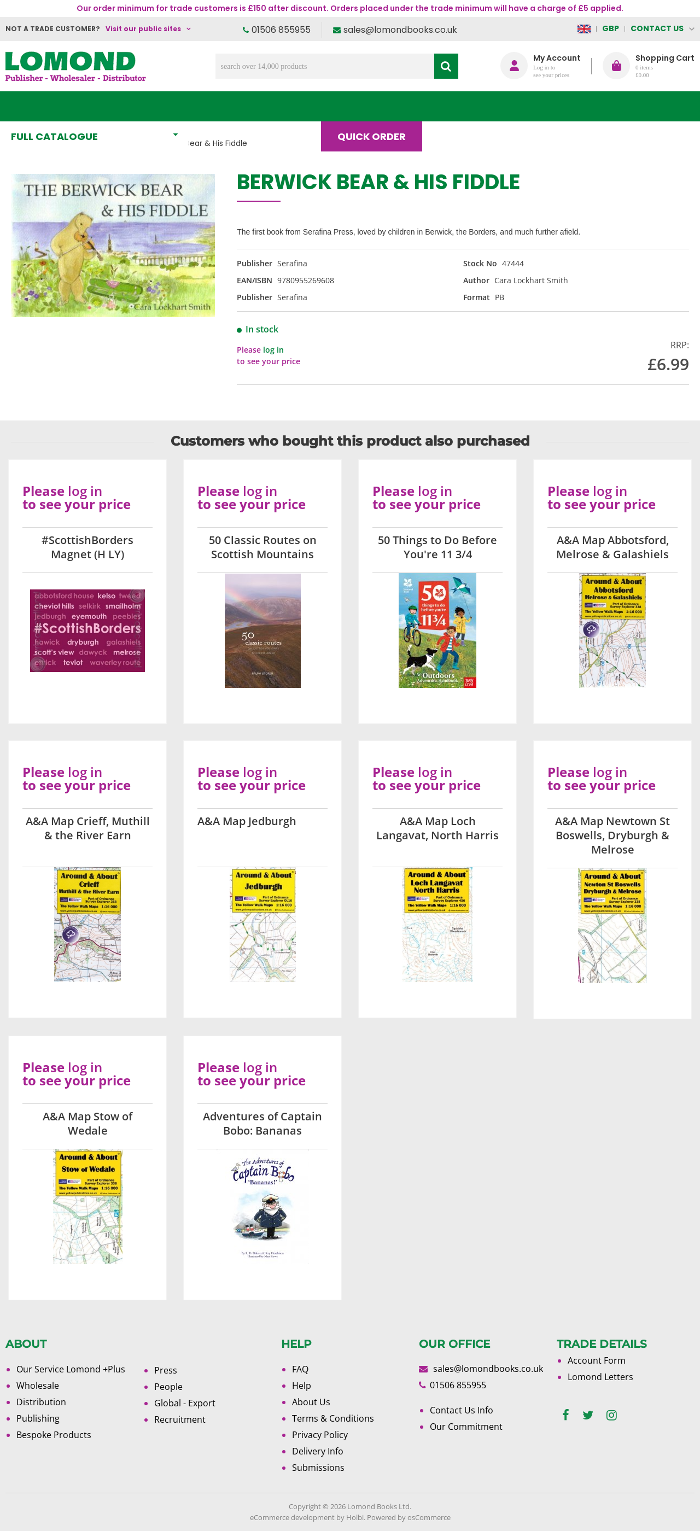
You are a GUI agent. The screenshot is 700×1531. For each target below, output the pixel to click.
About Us (529, 106)
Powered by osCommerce (409, 1517)
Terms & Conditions (333, 1418)
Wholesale (37, 1386)
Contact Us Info (461, 1410)
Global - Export (184, 1403)
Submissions (318, 1468)
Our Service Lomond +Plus (70, 1369)
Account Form (597, 1360)
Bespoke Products (53, 1435)
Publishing (38, 1418)
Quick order (376, 106)
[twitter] (587, 1415)
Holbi (355, 1517)
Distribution (41, 1402)
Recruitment (180, 1419)
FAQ (300, 1369)
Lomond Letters (600, 1377)
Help (301, 1386)
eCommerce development (292, 1517)
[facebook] (565, 1415)
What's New (243, 106)
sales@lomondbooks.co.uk (400, 30)
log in (273, 349)
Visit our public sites (143, 28)
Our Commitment (466, 1427)
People (168, 1387)
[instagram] (611, 1415)
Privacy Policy (320, 1435)
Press (165, 1370)
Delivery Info (317, 1451)
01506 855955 (281, 30)
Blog (457, 106)
